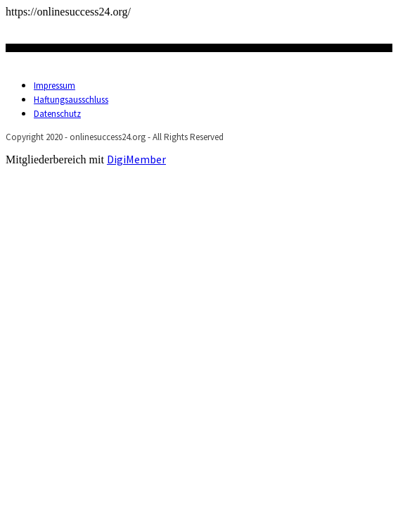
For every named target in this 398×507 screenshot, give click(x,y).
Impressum (54, 86)
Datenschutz (57, 114)
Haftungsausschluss (71, 100)
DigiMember (136, 159)
